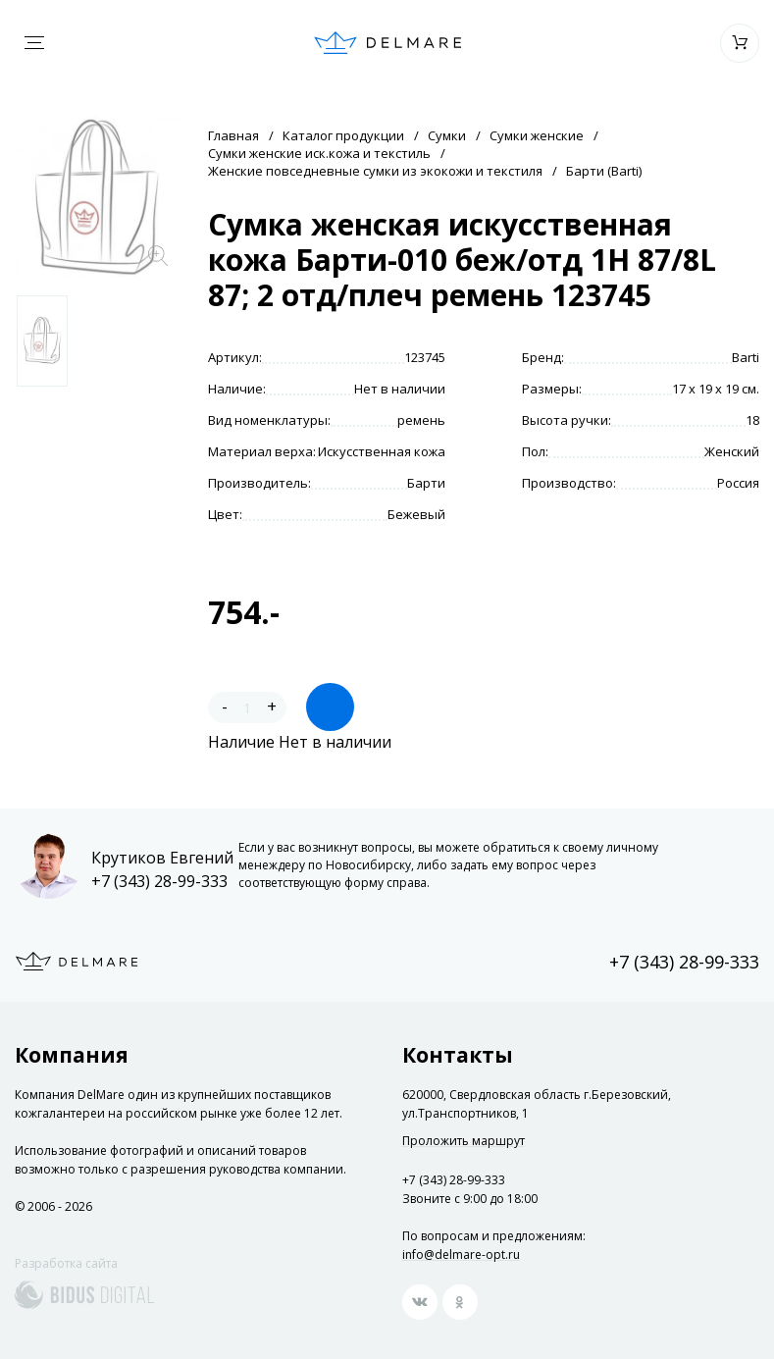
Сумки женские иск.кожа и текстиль (319, 153)
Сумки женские (537, 135)
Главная (233, 135)
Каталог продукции (343, 135)
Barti (745, 357)
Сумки (447, 135)
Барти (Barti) (604, 171)
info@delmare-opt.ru (461, 1254)
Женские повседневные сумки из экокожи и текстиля (375, 171)
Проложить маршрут (463, 1141)
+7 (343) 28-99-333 (159, 881)
